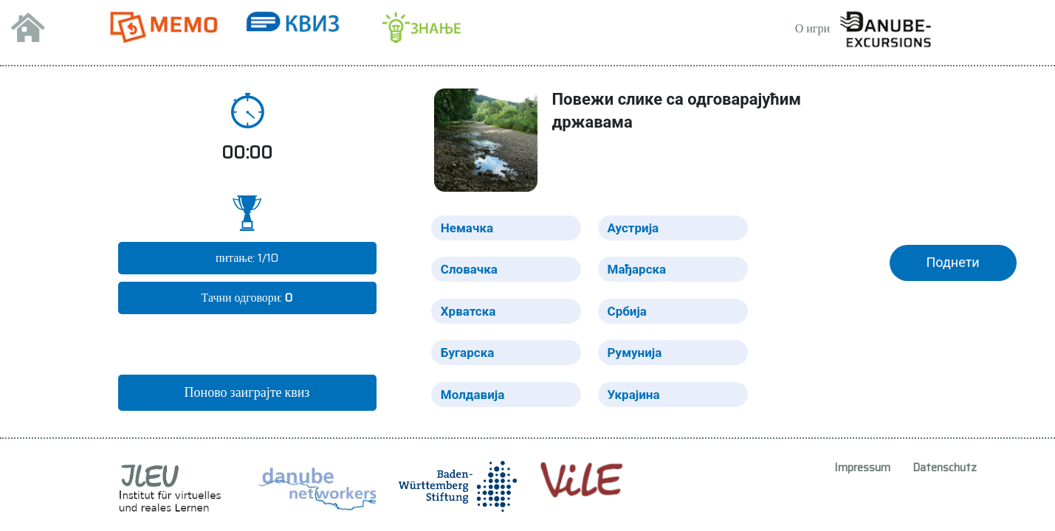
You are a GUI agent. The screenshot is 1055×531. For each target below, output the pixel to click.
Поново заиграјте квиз (247, 392)
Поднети (953, 262)
